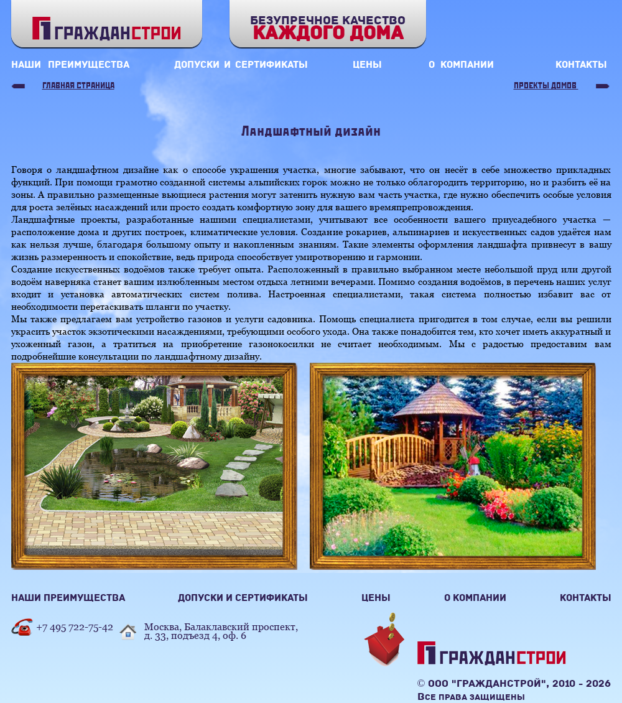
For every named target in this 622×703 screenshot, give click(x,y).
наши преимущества (70, 64)
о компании (461, 64)
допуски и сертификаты (241, 64)
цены (367, 64)
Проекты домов (546, 86)
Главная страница (78, 86)
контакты (581, 64)
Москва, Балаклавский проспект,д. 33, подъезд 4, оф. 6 (221, 631)
